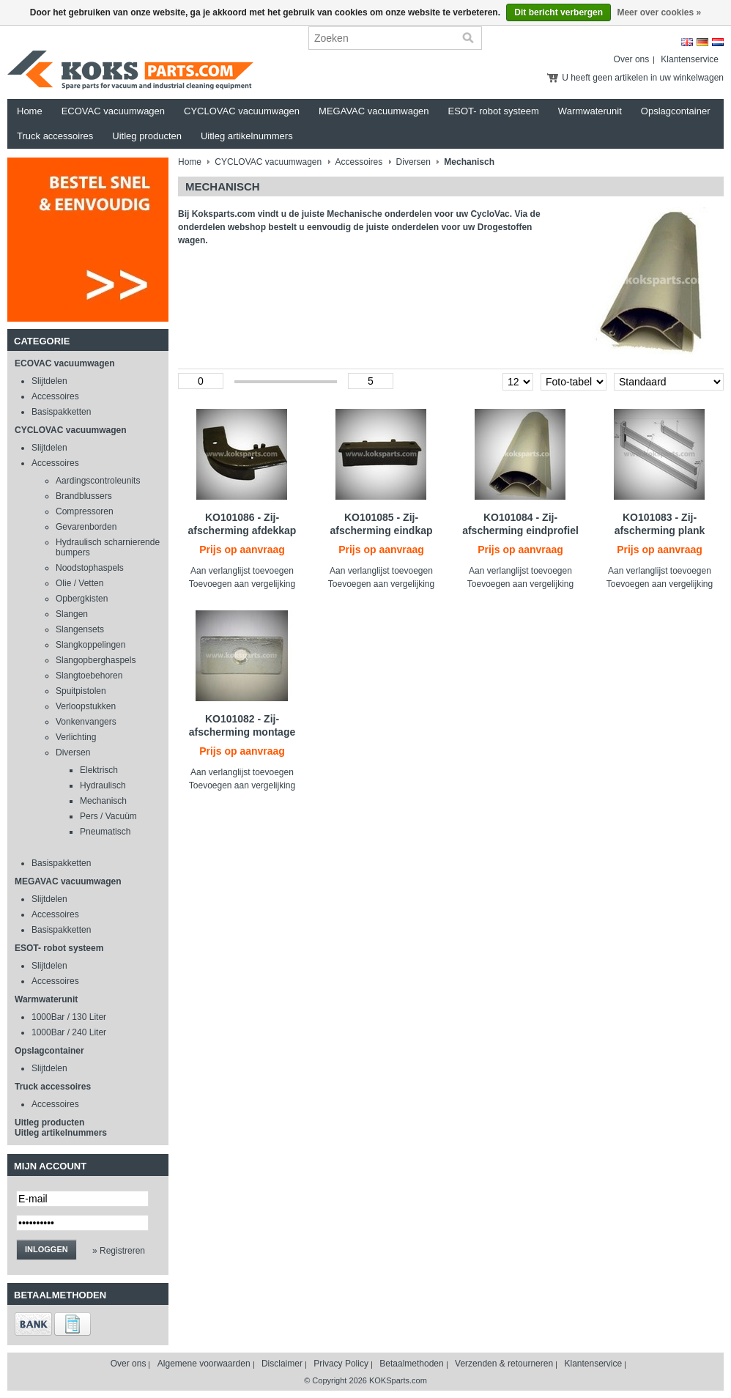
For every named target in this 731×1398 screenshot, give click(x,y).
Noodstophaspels (90, 568)
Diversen (73, 752)
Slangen (72, 614)
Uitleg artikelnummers (247, 135)
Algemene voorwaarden (204, 1363)
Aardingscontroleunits (98, 481)
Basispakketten (61, 412)
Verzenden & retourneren (504, 1363)
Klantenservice (690, 59)
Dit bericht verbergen (558, 12)
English (687, 42)
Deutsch (702, 42)
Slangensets (80, 629)
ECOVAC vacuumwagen (113, 111)
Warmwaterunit (590, 111)
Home (29, 111)
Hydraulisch (103, 785)
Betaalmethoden (411, 1363)
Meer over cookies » (659, 12)
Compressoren (85, 511)
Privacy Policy (340, 1363)
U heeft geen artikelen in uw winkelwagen (643, 78)
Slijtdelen (49, 381)
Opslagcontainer (675, 111)
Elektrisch (99, 770)
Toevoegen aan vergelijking (242, 584)
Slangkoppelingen (90, 645)
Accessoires (55, 396)
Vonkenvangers (86, 722)
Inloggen (46, 1249)
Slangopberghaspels (96, 660)
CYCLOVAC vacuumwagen (242, 111)
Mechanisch (103, 801)
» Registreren (118, 1251)
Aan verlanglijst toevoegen (242, 571)
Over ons (632, 59)
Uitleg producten (147, 135)
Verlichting (76, 737)
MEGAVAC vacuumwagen (374, 111)
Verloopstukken (86, 706)
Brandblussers (84, 496)
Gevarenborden (86, 527)
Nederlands (718, 42)
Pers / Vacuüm (108, 816)
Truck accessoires (55, 135)
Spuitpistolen (81, 691)
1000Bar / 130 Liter (68, 1017)
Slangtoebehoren (89, 675)
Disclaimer (282, 1363)
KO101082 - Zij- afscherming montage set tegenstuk (242, 732)
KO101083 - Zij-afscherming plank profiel (660, 530)
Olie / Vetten (79, 583)
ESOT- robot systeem (493, 111)
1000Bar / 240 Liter (68, 1032)
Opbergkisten (82, 598)
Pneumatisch (105, 831)
